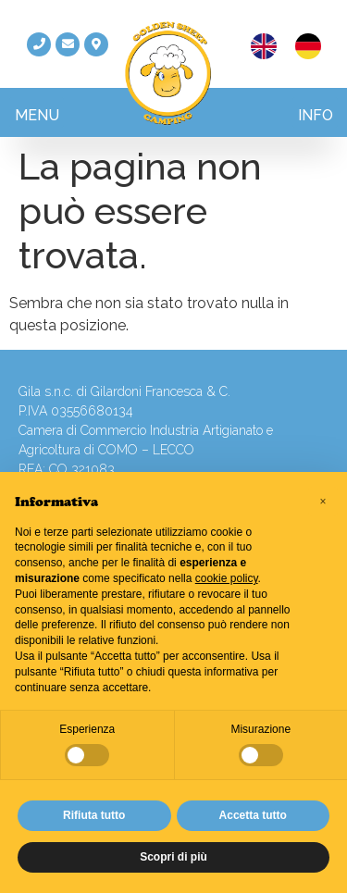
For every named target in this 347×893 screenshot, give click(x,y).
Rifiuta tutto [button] (94, 815)
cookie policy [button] (226, 578)
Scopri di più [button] (173, 856)
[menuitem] (264, 47)
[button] (36, 112)
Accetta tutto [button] (253, 815)
